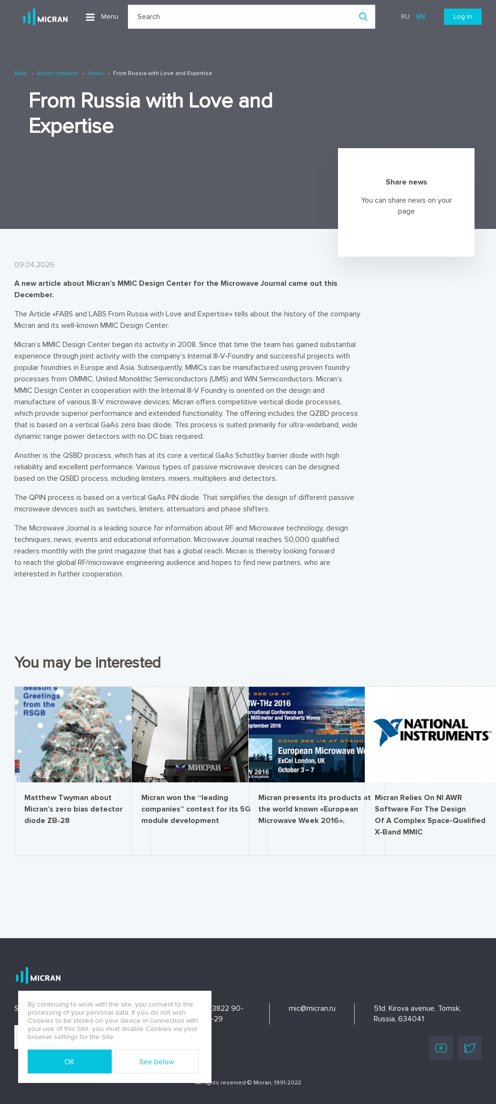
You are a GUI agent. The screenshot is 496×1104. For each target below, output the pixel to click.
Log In (463, 16)
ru (405, 16)
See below (156, 1062)
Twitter (469, 1048)
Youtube (441, 1048)
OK (69, 1062)
